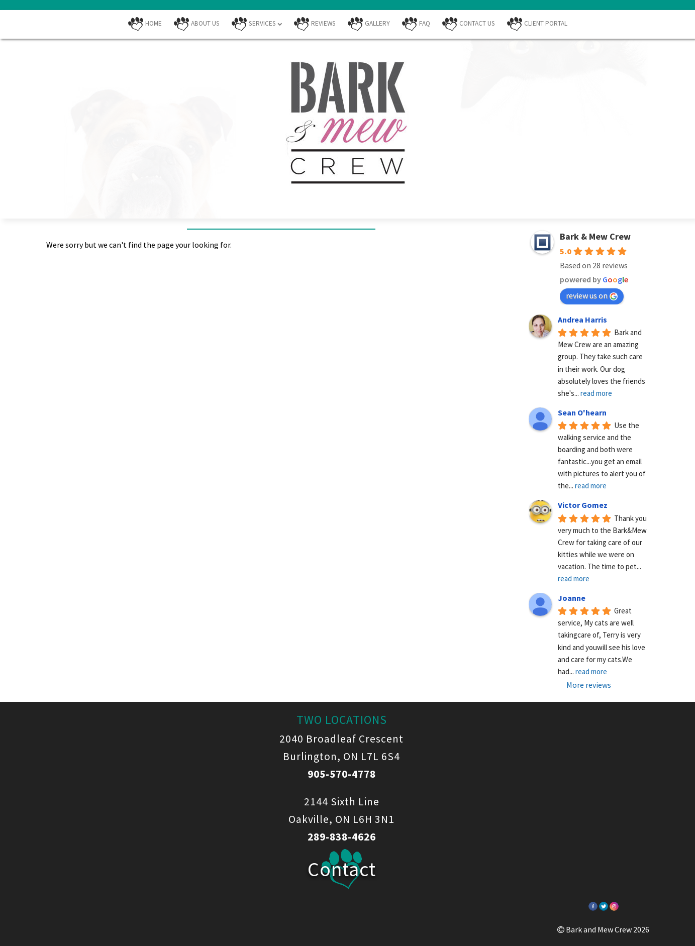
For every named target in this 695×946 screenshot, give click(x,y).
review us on (592, 295)
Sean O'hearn (582, 412)
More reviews (588, 685)
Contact (342, 869)
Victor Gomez (583, 505)
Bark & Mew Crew (595, 236)
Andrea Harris (582, 319)
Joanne (571, 598)
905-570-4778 (342, 774)
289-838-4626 (342, 837)
